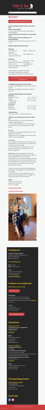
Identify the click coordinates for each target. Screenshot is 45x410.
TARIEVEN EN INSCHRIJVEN (15, 191)
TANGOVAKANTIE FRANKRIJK (15, 382)
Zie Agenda (11, 360)
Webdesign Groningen (4, 408)
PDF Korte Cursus (14, 291)
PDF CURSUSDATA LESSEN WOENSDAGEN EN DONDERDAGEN (22, 78)
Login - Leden (25, 406)
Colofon (19, 406)
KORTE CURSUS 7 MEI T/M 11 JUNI (16, 287)
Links (30, 406)
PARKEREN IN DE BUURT (14, 188)
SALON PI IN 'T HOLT (13, 326)
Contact (15, 406)
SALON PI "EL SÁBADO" (14, 345)
